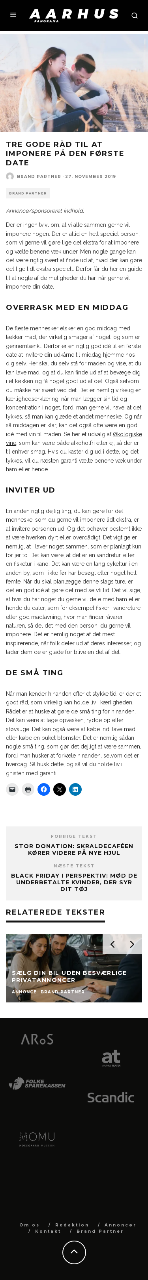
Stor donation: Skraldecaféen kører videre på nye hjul (74, 849)
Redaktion (72, 1225)
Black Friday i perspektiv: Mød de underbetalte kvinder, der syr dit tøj (74, 882)
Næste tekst (74, 866)
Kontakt (48, 1231)
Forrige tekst (74, 836)
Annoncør (121, 1225)
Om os (29, 1225)
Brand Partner (39, 176)
